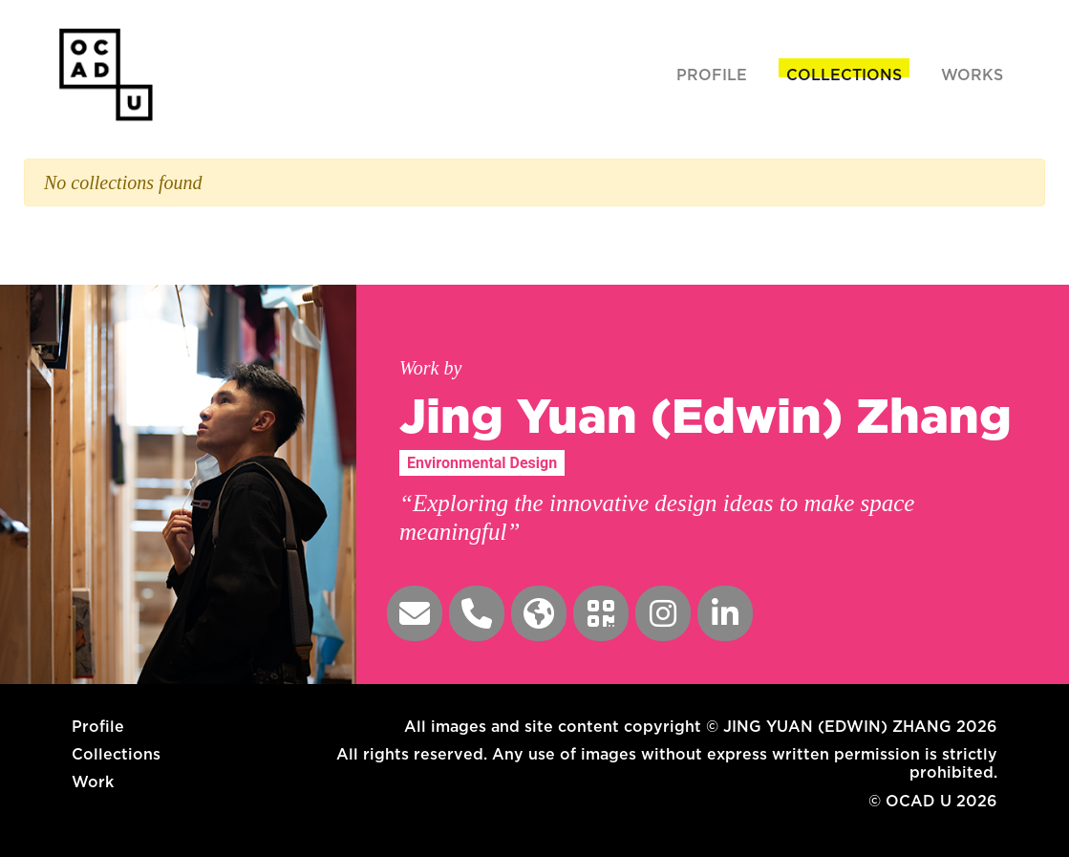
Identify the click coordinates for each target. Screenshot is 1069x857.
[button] (414, 613)
